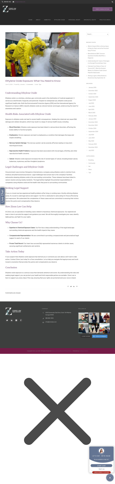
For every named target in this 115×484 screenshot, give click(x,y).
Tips (40, 84)
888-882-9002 (7, 1)
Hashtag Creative (83, 351)
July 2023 (91, 150)
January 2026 (92, 87)
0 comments (30, 84)
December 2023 (93, 147)
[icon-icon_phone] (3, 1)
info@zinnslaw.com (20, 1)
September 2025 (93, 97)
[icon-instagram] (17, 320)
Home (30, 19)
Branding (91, 160)
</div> (13, 476)
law (89, 166)
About (38, 19)
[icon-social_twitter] (7, 320)
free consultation (102, 9)
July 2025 (91, 103)
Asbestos (47, 19)
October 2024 (92, 128)
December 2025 (93, 90)
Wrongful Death (90, 19)
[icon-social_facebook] (21, 320)
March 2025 (91, 112)
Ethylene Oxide (59, 19)
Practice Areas (105, 19)
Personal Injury (74, 19)
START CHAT (101, 466)
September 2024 (93, 131)
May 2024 (91, 141)
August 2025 (92, 100)
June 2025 (91, 106)
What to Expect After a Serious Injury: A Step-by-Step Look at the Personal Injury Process (98, 48)
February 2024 (92, 144)
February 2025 (92, 116)
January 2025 (92, 119)
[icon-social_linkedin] (12, 320)
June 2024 (91, 138)
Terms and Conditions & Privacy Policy (61, 351)
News (90, 169)
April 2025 (91, 109)
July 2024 (91, 134)
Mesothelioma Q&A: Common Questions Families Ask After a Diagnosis (96, 56)
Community (91, 163)
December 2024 (93, 122)
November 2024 (93, 125)
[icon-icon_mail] (14, 1)
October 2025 (92, 93)
